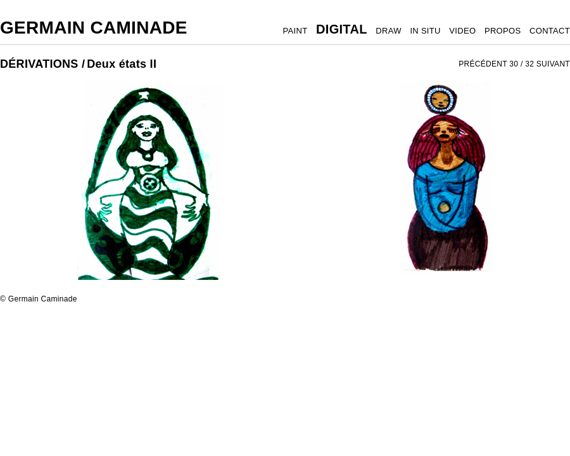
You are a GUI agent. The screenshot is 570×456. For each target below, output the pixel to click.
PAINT (295, 30)
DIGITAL (341, 29)
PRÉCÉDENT (483, 64)
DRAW (388, 30)
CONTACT (549, 30)
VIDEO (462, 30)
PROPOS (502, 30)
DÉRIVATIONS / (42, 64)
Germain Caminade (93, 27)
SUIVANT (553, 64)
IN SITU (425, 30)
